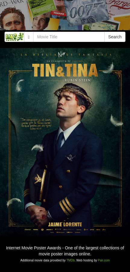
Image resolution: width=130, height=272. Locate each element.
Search (115, 36)
